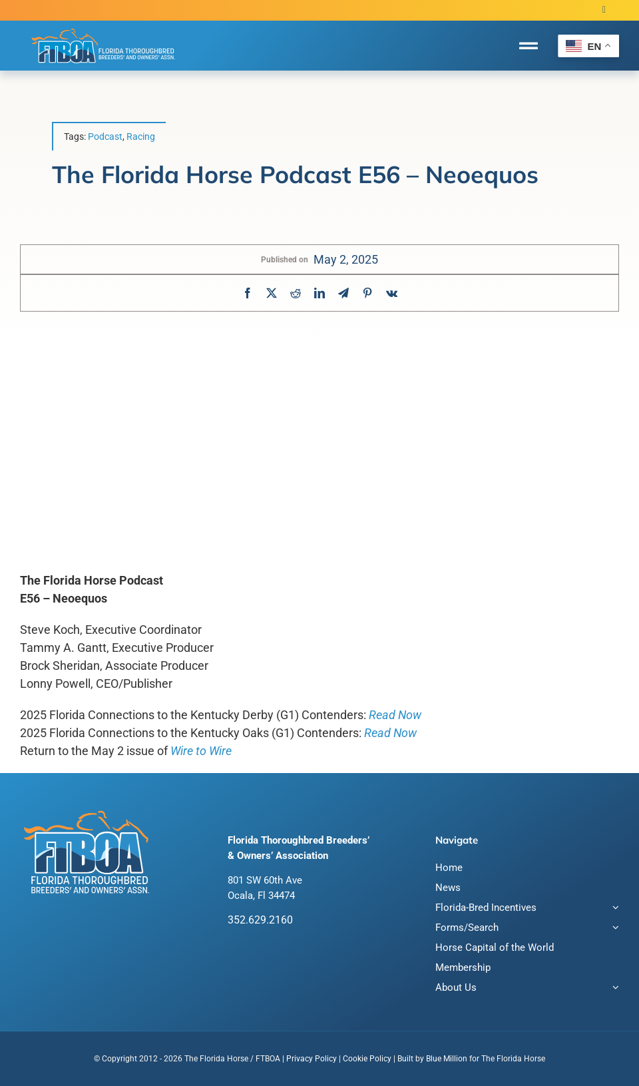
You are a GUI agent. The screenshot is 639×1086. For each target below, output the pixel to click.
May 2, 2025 (346, 259)
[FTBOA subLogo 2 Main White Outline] (103, 28)
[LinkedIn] (319, 293)
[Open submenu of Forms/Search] (613, 929)
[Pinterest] (367, 293)
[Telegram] (343, 293)
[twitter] (604, 10)
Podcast (105, 136)
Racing (140, 136)
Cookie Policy (367, 1058)
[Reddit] (296, 293)
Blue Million (446, 1058)
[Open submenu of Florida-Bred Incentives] (613, 909)
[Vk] (391, 293)
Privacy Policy (311, 1058)
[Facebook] (248, 293)
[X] (272, 293)
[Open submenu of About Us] (613, 989)
